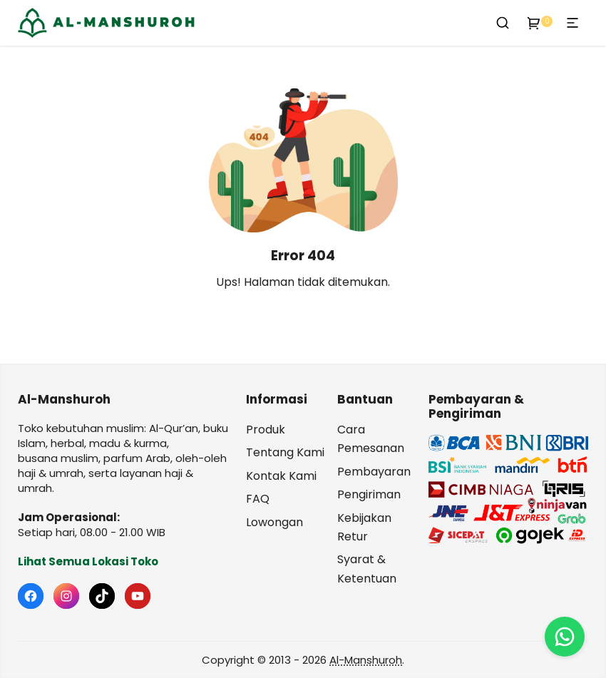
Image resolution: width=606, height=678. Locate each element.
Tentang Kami (285, 452)
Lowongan (274, 522)
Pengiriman (369, 494)
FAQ (257, 498)
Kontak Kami (281, 476)
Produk (265, 429)
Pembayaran (374, 471)
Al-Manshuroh (365, 659)
